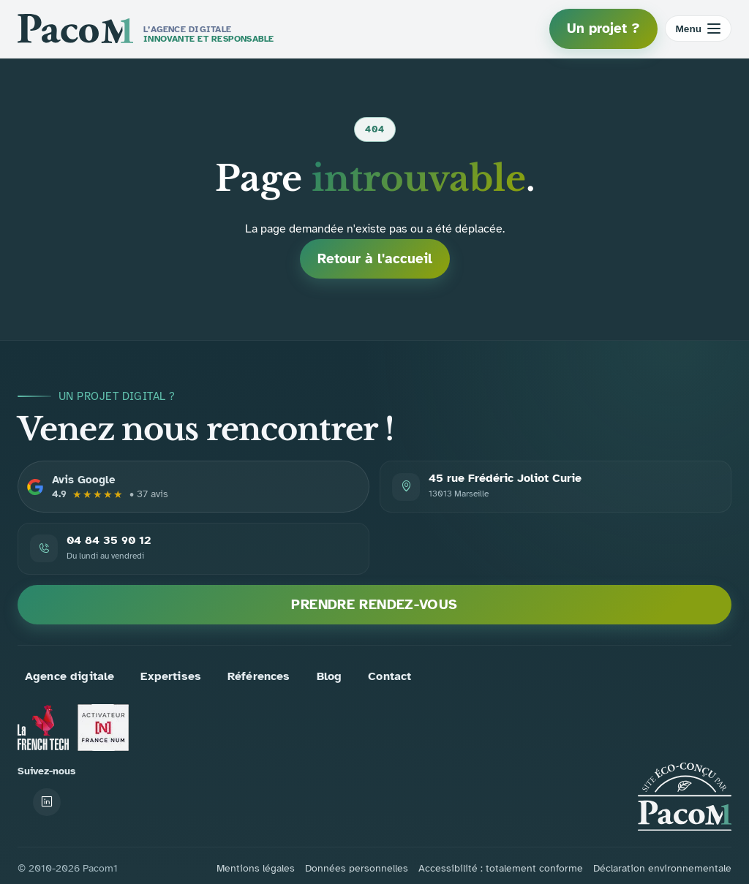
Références (258, 676)
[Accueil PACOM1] (684, 797)
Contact (389, 676)
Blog (329, 676)
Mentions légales (256, 868)
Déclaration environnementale (662, 868)
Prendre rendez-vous (374, 604)
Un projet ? (603, 28)
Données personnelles (356, 868)
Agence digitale (69, 676)
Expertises (170, 676)
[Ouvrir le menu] (698, 28)
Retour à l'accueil (374, 259)
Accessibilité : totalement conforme (500, 868)
